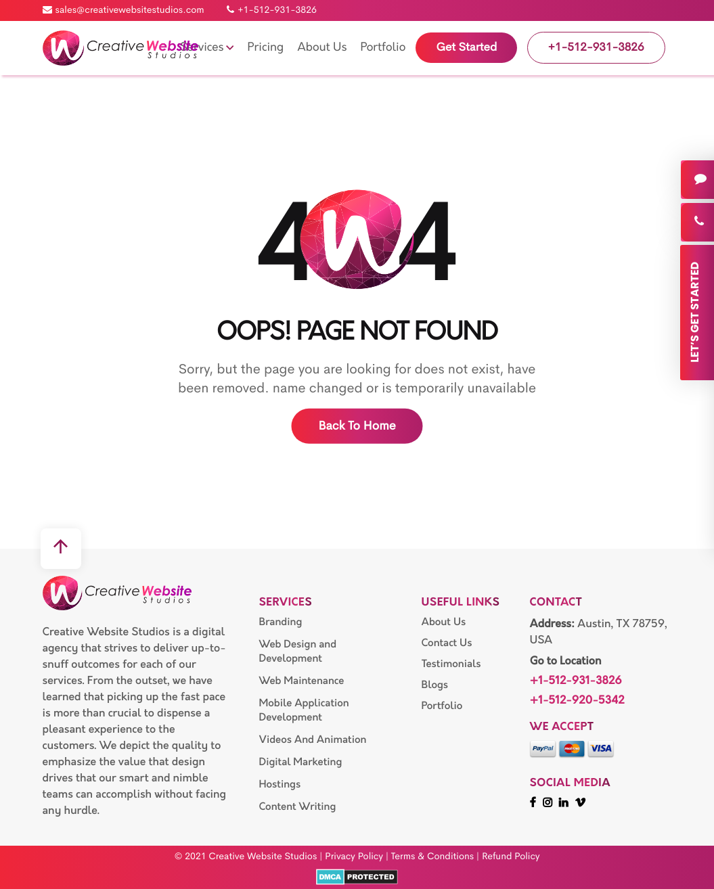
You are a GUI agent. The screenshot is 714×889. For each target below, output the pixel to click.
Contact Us (446, 643)
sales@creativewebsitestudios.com (123, 10)
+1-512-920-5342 (576, 701)
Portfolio (441, 706)
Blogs (434, 685)
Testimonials (451, 664)
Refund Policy (511, 856)
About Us (443, 622)
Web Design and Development (297, 651)
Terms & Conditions (432, 856)
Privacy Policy (354, 856)
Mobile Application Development (304, 710)
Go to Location (565, 661)
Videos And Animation (312, 740)
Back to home (356, 426)
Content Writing (297, 807)
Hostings (279, 784)
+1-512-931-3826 (272, 10)
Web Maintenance (301, 681)
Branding (280, 622)
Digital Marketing (300, 762)
